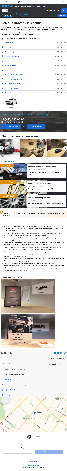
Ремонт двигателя (10, 47)
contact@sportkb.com (24, 14)
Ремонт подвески (10, 65)
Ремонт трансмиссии (11, 88)
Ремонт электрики (10, 52)
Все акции (11, 161)
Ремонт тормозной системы (13, 83)
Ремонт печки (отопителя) (13, 61)
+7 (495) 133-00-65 (53, 11)
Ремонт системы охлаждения (14, 74)
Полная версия (33, 461)
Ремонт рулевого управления (14, 70)
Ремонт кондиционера (12, 56)
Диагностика (9, 43)
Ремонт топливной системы (13, 79)
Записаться (62, 15)
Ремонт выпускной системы (13, 93)
